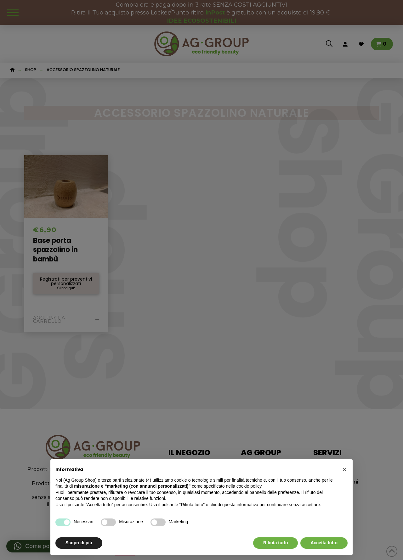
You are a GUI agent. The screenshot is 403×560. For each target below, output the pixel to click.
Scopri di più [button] (78, 542)
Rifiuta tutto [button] (275, 542)
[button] (344, 469)
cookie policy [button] (248, 486)
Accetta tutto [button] (324, 542)
